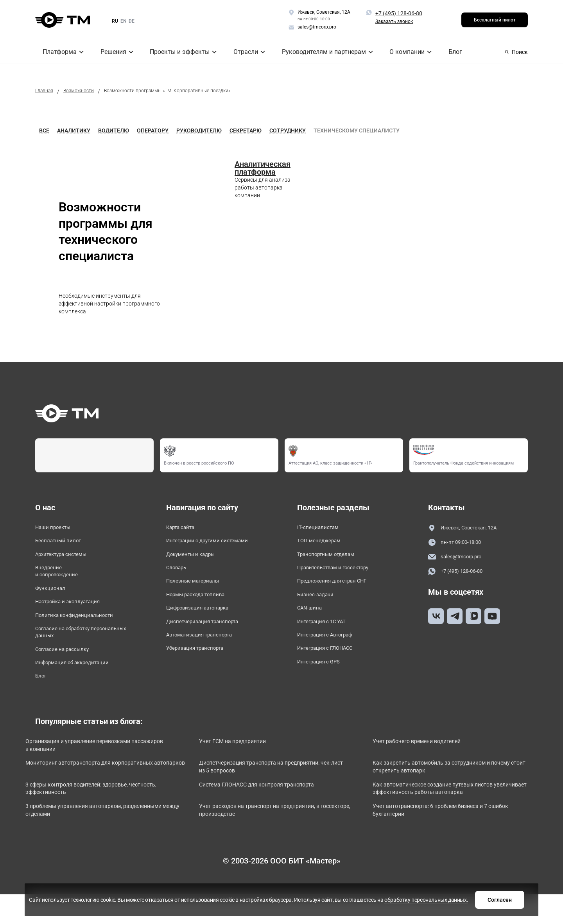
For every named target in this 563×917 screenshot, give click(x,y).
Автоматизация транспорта (206, 648)
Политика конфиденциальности (82, 627)
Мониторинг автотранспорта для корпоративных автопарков (107, 790)
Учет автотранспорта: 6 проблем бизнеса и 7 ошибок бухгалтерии (443, 837)
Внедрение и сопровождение (60, 577)
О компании (401, 52)
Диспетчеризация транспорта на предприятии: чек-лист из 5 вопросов (277, 790)
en (123, 21)
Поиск (516, 52)
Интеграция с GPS (323, 678)
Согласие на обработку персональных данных (69, 646)
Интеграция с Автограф (331, 648)
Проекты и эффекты (176, 52)
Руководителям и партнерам (319, 52)
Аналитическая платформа (262, 168)
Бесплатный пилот (495, 20)
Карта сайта (184, 528)
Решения (109, 52)
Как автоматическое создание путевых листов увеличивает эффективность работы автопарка (453, 814)
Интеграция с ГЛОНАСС (331, 663)
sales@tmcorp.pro (459, 558)
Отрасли (243, 52)
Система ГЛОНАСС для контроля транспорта (274, 809)
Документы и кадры (196, 558)
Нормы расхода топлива (202, 603)
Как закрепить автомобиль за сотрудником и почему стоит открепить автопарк (447, 790)
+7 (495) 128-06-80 (398, 13)
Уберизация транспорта (201, 663)
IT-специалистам (321, 528)
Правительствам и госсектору (341, 573)
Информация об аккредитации (80, 680)
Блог (448, 52)
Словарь (178, 573)
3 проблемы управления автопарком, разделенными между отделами (90, 837)
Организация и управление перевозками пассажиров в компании (94, 766)
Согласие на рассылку (67, 665)
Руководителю (199, 130)
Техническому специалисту (357, 130)
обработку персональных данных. (321, 902)
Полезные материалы (198, 588)
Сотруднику (287, 130)
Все (44, 130)
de (131, 21)
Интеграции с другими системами (215, 543)
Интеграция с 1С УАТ (327, 633)
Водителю (113, 130)
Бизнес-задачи (318, 603)
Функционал (53, 597)
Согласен (404, 899)
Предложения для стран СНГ (339, 588)
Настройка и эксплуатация (75, 611)
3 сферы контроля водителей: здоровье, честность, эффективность (93, 814)
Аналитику (73, 130)
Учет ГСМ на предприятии (247, 762)
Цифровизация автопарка (204, 618)
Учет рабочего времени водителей (432, 762)
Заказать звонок (394, 21)
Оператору (153, 130)
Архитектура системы (67, 558)
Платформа (54, 52)
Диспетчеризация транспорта (209, 633)
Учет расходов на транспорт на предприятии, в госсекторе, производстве (275, 837)
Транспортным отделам (332, 558)
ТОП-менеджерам (323, 543)
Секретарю (246, 130)
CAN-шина (311, 618)
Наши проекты (56, 528)
